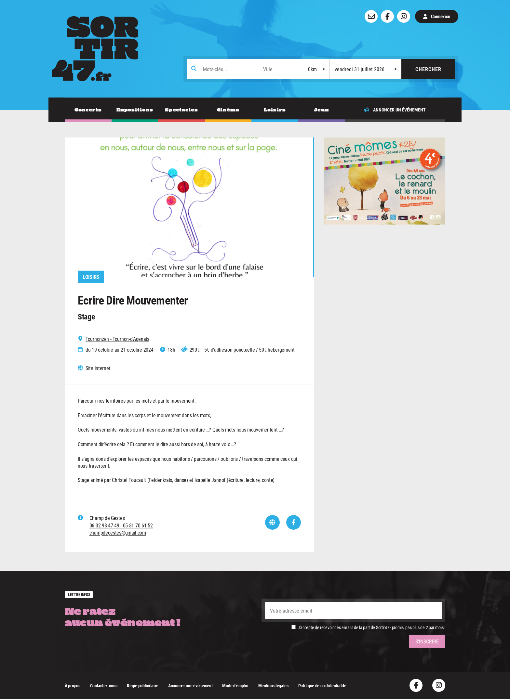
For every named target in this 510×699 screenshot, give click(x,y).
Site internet (98, 368)
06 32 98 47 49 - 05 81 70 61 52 (121, 525)
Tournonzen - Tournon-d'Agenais (117, 339)
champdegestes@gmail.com (117, 532)
